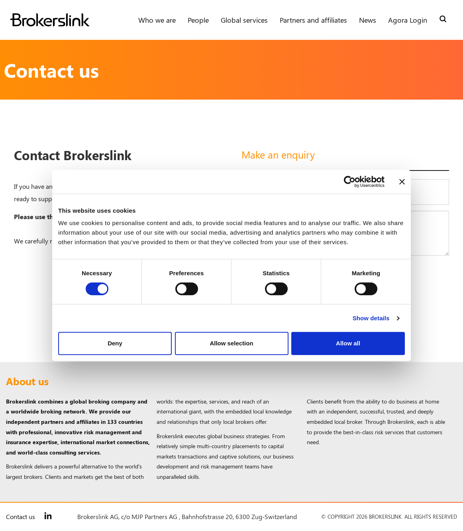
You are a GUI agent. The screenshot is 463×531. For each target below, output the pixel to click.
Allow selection (231, 343)
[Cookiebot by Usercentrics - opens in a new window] (350, 182)
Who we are (157, 19)
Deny (115, 343)
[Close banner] (402, 181)
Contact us (20, 516)
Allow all (348, 343)
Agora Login (407, 19)
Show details (371, 318)
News (367, 19)
